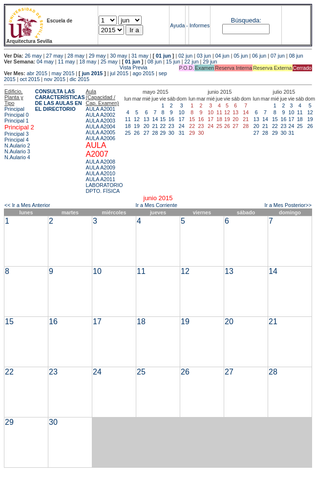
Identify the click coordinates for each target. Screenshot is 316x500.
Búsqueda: (246, 20)
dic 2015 (79, 79)
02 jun (185, 56)
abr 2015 (37, 73)
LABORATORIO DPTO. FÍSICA (104, 188)
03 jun (204, 56)
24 (182, 126)
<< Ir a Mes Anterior (27, 205)
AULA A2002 (100, 115)
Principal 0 (16, 115)
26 (137, 133)
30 (171, 133)
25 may (109, 61)
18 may (87, 61)
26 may (33, 56)
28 (155, 133)
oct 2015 (30, 79)
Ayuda (177, 25)
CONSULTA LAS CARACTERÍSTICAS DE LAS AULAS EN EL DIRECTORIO (60, 100)
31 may (139, 56)
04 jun (222, 56)
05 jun (240, 56)
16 (171, 119)
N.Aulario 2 (17, 145)
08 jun (296, 56)
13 (146, 119)
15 (163, 119)
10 (182, 112)
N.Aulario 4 (17, 157)
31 (182, 133)
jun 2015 (92, 73)
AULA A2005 (100, 132)
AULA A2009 (100, 167)
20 (146, 126)
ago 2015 (143, 73)
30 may (118, 56)
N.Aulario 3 (17, 151)
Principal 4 (16, 140)
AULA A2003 (100, 121)
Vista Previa (75, 67)
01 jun (163, 56)
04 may (45, 61)
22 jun (192, 61)
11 (128, 119)
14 (155, 119)
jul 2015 (119, 73)
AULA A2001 (100, 109)
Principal (14, 109)
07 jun (278, 56)
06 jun (259, 56)
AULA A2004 (100, 126)
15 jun (173, 61)
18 (128, 126)
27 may (54, 56)
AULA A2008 (100, 162)
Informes (200, 25)
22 (163, 126)
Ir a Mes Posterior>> (288, 205)
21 (155, 126)
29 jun (210, 61)
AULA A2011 (100, 179)
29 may (97, 56)
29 (163, 133)
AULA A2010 (100, 173)
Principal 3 (16, 134)
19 (137, 126)
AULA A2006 (100, 138)
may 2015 (63, 73)
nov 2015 (54, 79)
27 (146, 133)
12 (137, 119)
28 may (75, 56)
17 (182, 119)
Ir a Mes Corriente (156, 205)
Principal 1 (16, 121)
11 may (66, 61)
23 (171, 126)
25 (128, 133)
